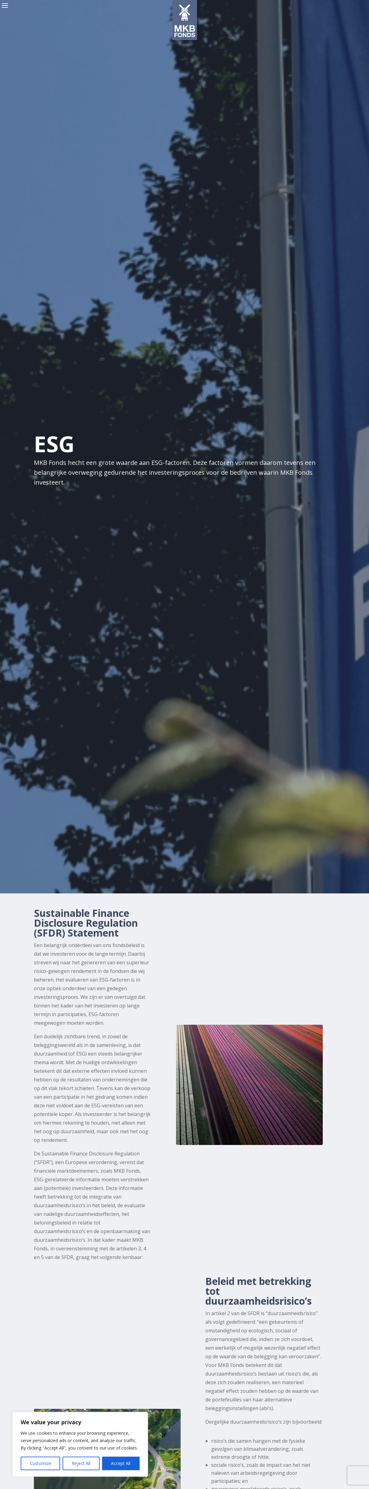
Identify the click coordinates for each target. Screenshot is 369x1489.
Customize (40, 1463)
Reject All (81, 1463)
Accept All (120, 1463)
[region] (80, 1444)
